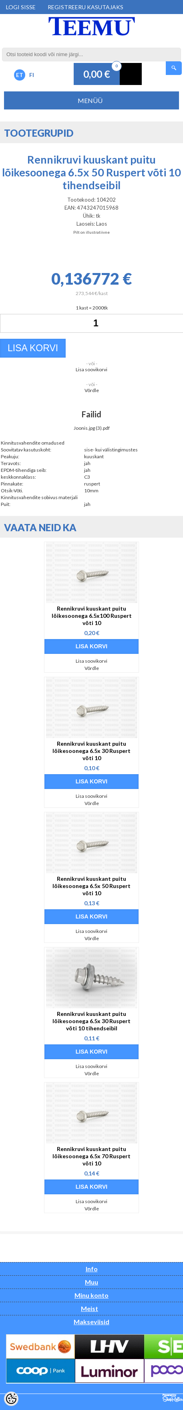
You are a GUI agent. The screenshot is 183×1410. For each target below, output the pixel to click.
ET (19, 74)
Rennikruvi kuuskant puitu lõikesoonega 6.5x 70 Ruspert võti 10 (91, 1156)
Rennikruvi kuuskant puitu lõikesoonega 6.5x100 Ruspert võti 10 (92, 615)
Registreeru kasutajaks (85, 7)
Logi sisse (21, 7)
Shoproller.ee (173, 1398)
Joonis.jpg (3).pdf (92, 428)
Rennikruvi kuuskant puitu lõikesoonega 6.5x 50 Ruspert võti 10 (91, 885)
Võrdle (91, 390)
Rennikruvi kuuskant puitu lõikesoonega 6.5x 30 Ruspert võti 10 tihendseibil (91, 1021)
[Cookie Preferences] (11, 1399)
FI (31, 74)
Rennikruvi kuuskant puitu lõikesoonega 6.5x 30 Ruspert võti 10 (91, 750)
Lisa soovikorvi (91, 369)
